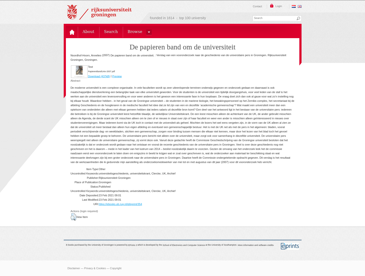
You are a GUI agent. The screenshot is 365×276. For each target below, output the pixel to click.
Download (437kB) (99, 76)
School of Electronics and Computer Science (184, 245)
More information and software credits (256, 245)
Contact (257, 6)
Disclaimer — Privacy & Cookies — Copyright (95, 268)
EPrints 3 (132, 245)
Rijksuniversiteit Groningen (99, 12)
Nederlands (294, 6)
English (300, 6)
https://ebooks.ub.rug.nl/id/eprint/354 (120, 204)
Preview (117, 76)
